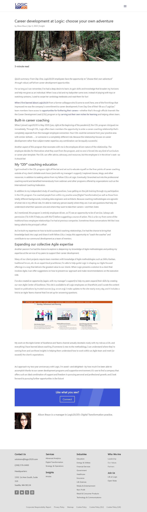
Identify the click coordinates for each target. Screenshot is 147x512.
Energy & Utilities (83, 463)
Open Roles (112, 481)
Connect (67, 399)
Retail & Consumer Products (88, 494)
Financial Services (83, 467)
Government (82, 471)
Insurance (80, 478)
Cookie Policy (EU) (96, 507)
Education (80, 459)
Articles (48, 477)
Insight (42, 26)
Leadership (112, 459)
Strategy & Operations (54, 466)
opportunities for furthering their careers (60, 110)
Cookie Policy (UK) (114, 507)
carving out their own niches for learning (79, 114)
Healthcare (81, 474)
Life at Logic (112, 477)
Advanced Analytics (53, 458)
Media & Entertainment (86, 486)
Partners (111, 467)
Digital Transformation (54, 462)
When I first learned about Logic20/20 (32, 102)
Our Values (112, 463)
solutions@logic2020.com (26, 459)
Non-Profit (81, 490)
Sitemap (70, 507)
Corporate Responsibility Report (38, 507)
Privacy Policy (59, 507)
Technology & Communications (89, 498)
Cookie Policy (81, 507)
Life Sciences (81, 482)
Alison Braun (22, 26)
